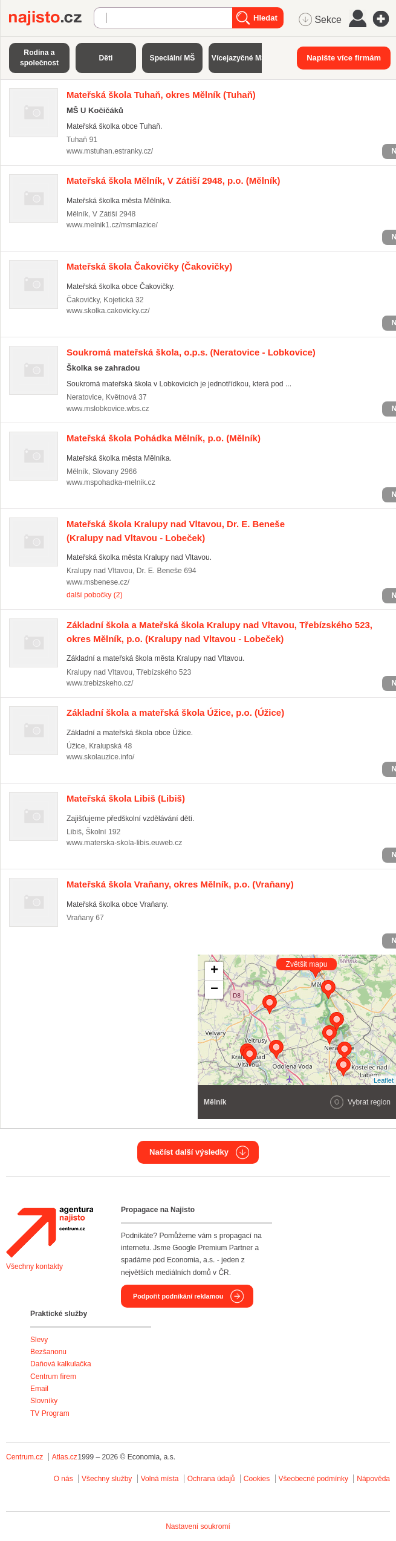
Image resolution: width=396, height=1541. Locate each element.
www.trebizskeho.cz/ (100, 683)
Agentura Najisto (49, 1232)
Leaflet (384, 1080)
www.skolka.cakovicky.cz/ (108, 311)
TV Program (50, 1413)
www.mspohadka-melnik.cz (111, 482)
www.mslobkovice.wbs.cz (108, 408)
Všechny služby (108, 1478)
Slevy (39, 1339)
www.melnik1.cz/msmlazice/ (112, 225)
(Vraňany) (180, 884)
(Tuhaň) (161, 94)
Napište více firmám (344, 57)
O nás (63, 1478)
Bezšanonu (48, 1352)
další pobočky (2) (95, 595)
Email (39, 1388)
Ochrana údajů (211, 1478)
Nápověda (373, 1478)
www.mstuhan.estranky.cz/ (110, 151)
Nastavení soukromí (198, 1526)
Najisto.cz (51, 18)
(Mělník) (173, 180)
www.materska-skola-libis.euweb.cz (124, 843)
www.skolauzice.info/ (100, 757)
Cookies (257, 1478)
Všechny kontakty (34, 1266)
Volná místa (160, 1478)
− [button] (214, 990)
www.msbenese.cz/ (98, 582)
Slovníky (43, 1401)
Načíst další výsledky (189, 1152)
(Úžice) (175, 712)
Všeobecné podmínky (313, 1478)
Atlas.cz (64, 1457)
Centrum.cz (24, 1457)
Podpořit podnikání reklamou (178, 1296)
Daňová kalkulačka (60, 1364)
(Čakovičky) (149, 266)
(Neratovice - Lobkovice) (191, 352)
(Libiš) (126, 798)
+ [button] (214, 971)
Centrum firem (53, 1376)
